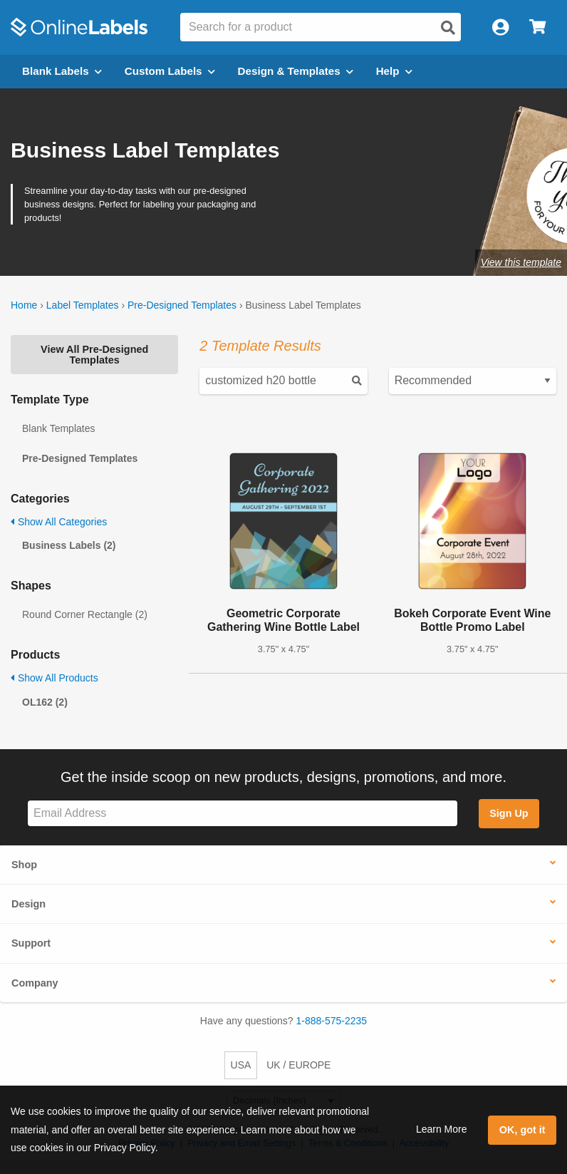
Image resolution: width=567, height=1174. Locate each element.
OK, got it (522, 1130)
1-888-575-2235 (332, 1020)
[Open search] (448, 28)
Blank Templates (58, 428)
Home (24, 305)
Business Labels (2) (69, 545)
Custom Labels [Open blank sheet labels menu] (170, 71)
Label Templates (82, 305)
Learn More (441, 1129)
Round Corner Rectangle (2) (84, 614)
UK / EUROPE (298, 1065)
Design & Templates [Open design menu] (295, 71)
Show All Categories (59, 521)
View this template (521, 262)
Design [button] (28, 904)
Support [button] (31, 943)
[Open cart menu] (537, 27)
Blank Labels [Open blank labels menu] (62, 71)
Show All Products (54, 678)
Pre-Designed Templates (182, 305)
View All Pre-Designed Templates (94, 354)
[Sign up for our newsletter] (242, 813)
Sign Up (508, 813)
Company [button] (34, 983)
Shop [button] (24, 864)
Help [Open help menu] (394, 71)
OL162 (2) (45, 702)
